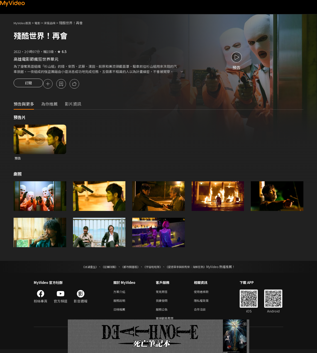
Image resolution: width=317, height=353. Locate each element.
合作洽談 (203, 312)
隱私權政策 (205, 302)
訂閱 (28, 84)
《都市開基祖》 (128, 268)
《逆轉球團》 (104, 268)
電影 (41, 22)
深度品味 (54, 22)
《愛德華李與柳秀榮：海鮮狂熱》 (191, 268)
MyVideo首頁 (24, 22)
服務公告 (162, 312)
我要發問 (162, 302)
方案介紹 (120, 293)
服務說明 (120, 302)
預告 (18, 159)
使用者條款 (205, 293)
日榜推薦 (120, 312)
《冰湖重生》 (82, 268)
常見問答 (162, 293)
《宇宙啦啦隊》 (153, 268)
